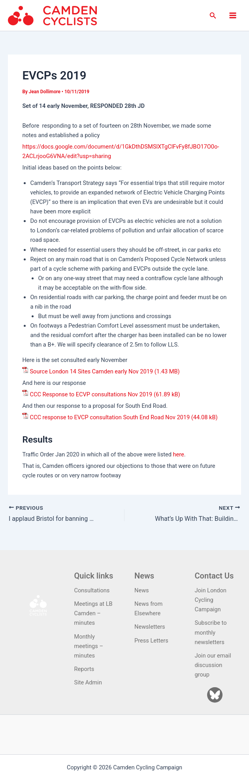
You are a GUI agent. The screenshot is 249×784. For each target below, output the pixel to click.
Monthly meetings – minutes (89, 646)
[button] (213, 16)
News (141, 590)
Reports (84, 669)
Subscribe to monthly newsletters (211, 632)
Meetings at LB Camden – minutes (93, 613)
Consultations (92, 590)
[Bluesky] (215, 695)
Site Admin (88, 682)
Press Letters (151, 640)
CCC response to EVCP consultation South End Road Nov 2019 (110, 417)
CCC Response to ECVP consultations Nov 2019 (91, 394)
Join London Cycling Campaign (210, 600)
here (178, 454)
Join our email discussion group (213, 665)
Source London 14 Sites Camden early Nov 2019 (91, 371)
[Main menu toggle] (232, 15)
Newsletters (149, 626)
